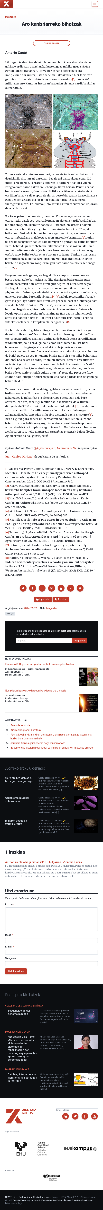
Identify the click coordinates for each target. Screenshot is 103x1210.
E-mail (9, 946)
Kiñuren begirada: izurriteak (25, 730)
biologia (10, 613)
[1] (73, 79)
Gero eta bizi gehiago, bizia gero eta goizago (19, 779)
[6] (68, 322)
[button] (23, 588)
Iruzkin (9, 904)
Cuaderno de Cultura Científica (24, 1005)
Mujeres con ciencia (17, 1031)
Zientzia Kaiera (19, 1200)
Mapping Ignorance (17, 1069)
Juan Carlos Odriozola (20, 456)
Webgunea (11, 958)
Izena (9, 935)
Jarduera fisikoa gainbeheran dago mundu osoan (37, 743)
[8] (90, 414)
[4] (54, 296)
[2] (83, 237)
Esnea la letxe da (20, 725)
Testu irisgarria (51, 43)
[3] (15, 267)
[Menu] (95, 4)
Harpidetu (80, 640)
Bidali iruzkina (16, 971)
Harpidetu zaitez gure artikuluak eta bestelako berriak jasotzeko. (51, 633)
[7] (76, 406)
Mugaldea (10, 17)
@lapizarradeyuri (45, 448)
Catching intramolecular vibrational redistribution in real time (22, 1077)
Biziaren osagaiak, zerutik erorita (16, 822)
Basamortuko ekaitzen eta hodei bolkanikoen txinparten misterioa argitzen (52, 747)
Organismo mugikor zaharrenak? (17, 799)
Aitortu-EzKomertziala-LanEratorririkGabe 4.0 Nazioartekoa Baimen (62, 1200)
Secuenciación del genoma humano (19, 1012)
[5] (57, 296)
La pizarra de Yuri (67, 448)
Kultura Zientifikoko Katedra (34, 1197)
